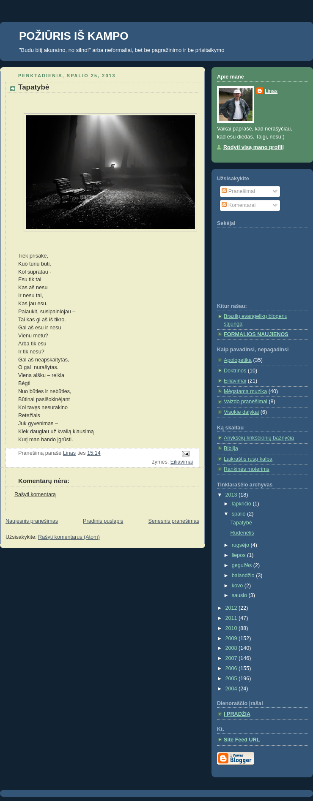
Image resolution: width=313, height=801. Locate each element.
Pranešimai (238, 191)
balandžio (244, 575)
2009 (232, 638)
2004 (232, 689)
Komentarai (238, 205)
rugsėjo (241, 545)
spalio (239, 514)
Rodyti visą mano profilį (253, 147)
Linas (271, 91)
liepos (239, 555)
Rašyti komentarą (35, 494)
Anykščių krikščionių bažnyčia (259, 438)
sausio (240, 595)
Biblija (231, 448)
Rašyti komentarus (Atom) (69, 537)
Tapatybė (241, 523)
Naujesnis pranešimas (31, 521)
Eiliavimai (181, 462)
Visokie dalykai (241, 412)
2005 (232, 679)
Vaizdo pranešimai (245, 402)
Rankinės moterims (246, 469)
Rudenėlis (242, 533)
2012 (232, 608)
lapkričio (242, 504)
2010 (232, 628)
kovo (238, 586)
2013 (232, 495)
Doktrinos (235, 371)
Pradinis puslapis (103, 521)
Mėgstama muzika (245, 391)
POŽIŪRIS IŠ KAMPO (74, 36)
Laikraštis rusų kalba (248, 459)
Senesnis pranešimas (173, 521)
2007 (232, 658)
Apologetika (238, 360)
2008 (232, 648)
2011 (232, 618)
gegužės (242, 565)
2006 (232, 668)
